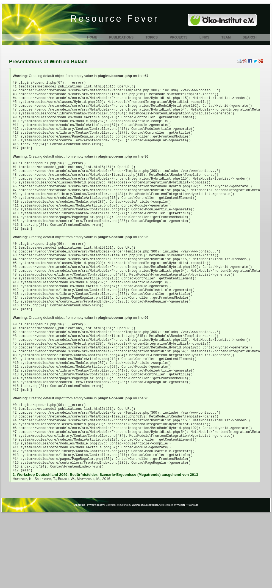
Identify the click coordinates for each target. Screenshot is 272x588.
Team (226, 37)
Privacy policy (95, 579)
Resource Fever (114, 19)
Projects (179, 37)
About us (79, 579)
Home (92, 37)
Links (204, 37)
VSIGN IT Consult (187, 579)
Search (250, 37)
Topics (152, 37)
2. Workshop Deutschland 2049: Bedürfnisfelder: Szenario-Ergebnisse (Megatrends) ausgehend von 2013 (105, 549)
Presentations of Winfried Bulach (48, 61)
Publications (121, 37)
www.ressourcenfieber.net (147, 579)
